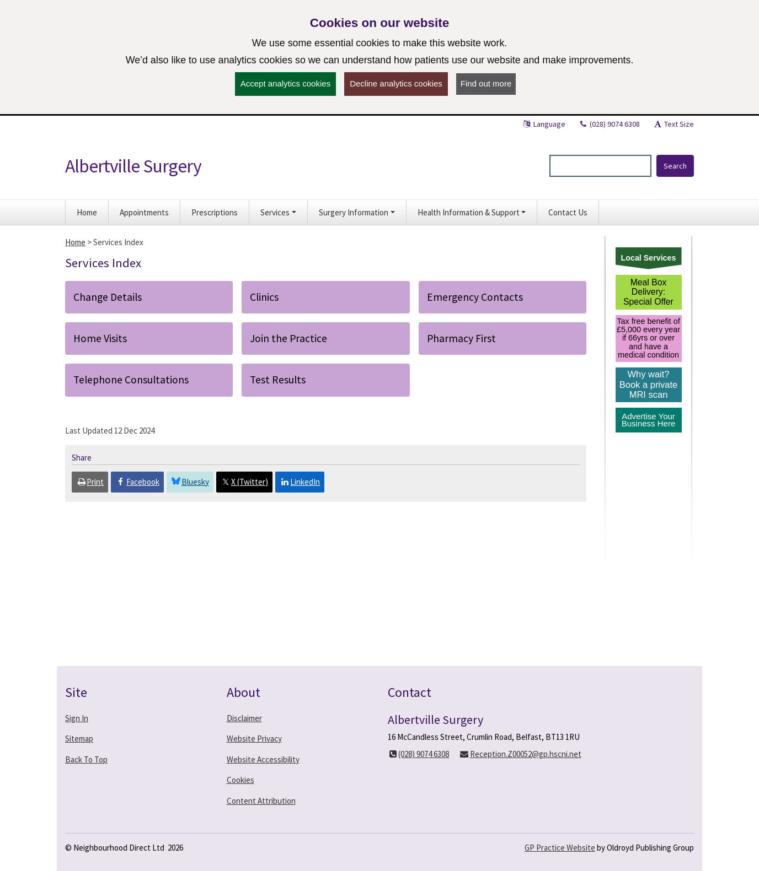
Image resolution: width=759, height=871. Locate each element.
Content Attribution (261, 801)
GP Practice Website (560, 847)
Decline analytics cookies (396, 83)
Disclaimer (244, 718)
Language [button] (543, 124)
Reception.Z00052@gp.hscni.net (520, 754)
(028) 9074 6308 (609, 124)
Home (75, 242)
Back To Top (86, 759)
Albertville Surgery (133, 165)
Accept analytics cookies (285, 83)
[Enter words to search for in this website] (600, 166)
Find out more (486, 83)
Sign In (76, 718)
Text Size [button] (673, 124)
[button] (278, 212)
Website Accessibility (263, 759)
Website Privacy (254, 738)
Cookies (240, 780)
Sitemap (79, 738)
